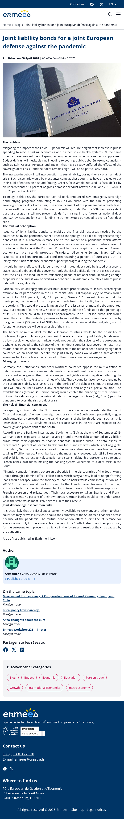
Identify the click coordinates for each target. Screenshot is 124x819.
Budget (29, 677)
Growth (15, 688)
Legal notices (96, 809)
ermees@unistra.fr (29, 759)
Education (70, 677)
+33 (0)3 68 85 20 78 (18, 754)
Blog (18, 25)
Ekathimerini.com (46, 538)
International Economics (44, 688)
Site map (77, 809)
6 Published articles (21, 578)
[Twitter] (102, 4)
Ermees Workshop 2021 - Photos (25, 630)
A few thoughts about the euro (24, 620)
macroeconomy (79, 688)
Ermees (62, 809)
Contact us (77, 4)
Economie (48, 677)
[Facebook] (92, 4)
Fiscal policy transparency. (21, 610)
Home (7, 25)
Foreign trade (95, 677)
